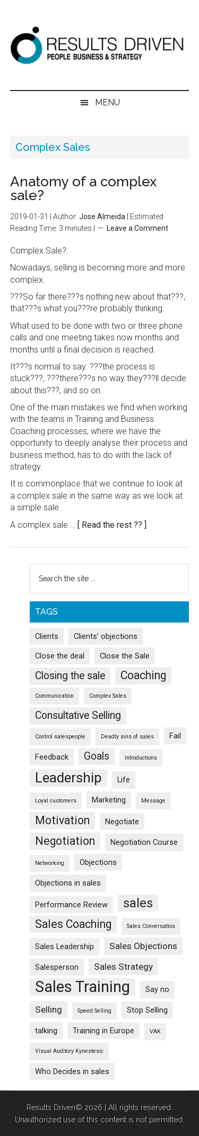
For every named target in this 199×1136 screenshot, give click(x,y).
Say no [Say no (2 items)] (157, 989)
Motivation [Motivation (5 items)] (62, 820)
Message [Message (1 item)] (153, 800)
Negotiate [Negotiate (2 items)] (122, 821)
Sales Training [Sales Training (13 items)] (82, 986)
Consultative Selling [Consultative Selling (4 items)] (78, 715)
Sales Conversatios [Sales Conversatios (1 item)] (151, 926)
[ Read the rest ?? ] (111, 525)
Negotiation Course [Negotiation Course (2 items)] (144, 842)
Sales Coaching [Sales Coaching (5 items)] (73, 924)
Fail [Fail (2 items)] (175, 736)
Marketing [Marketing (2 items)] (109, 800)
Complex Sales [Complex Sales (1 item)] (107, 695)
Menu (107, 102)
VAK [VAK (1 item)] (155, 1031)
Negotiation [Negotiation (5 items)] (65, 841)
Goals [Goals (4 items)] (96, 756)
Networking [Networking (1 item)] (49, 863)
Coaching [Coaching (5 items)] (143, 675)
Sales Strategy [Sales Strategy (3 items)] (123, 966)
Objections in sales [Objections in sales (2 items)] (68, 883)
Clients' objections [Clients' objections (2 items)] (105, 636)
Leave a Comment (137, 228)
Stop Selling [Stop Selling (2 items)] (147, 1010)
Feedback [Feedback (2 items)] (51, 757)
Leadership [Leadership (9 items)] (68, 778)
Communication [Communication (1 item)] (54, 695)
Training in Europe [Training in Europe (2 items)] (103, 1030)
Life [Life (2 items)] (123, 780)
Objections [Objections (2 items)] (98, 862)
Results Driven (99, 45)
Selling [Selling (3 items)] (48, 1009)
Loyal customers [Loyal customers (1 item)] (55, 800)
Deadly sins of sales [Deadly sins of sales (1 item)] (127, 736)
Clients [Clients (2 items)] (46, 636)
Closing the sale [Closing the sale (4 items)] (70, 676)
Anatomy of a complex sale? (83, 188)
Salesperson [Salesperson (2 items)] (57, 967)
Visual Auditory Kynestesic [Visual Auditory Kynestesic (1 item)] (69, 1051)
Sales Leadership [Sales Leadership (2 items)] (64, 946)
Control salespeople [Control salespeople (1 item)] (60, 736)
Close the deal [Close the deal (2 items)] (59, 656)
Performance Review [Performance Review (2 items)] (71, 904)
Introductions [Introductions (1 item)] (141, 757)
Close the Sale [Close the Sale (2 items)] (125, 656)
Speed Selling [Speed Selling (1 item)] (94, 1010)
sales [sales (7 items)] (138, 903)
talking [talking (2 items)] (46, 1030)
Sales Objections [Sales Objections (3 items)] (143, 946)
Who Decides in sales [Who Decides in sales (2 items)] (72, 1071)
